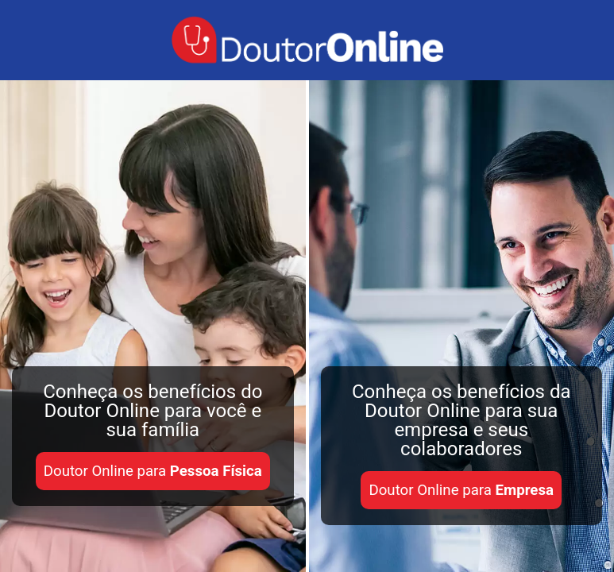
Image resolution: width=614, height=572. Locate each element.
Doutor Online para (153, 471)
